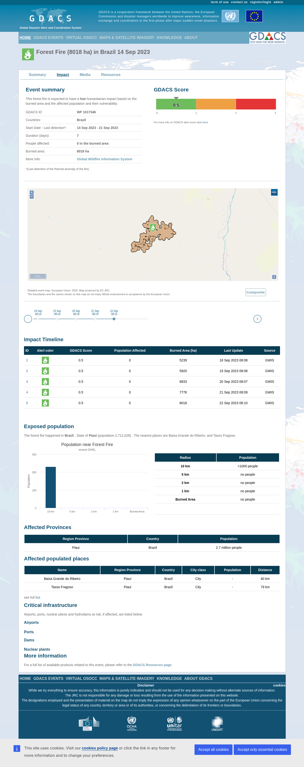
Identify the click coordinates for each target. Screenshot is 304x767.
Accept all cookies (213, 750)
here (205, 122)
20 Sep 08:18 (76, 312)
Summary (37, 75)
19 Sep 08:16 (57, 312)
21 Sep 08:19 (95, 312)
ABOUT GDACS (198, 676)
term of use (220, 2)
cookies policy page (100, 748)
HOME (25, 38)
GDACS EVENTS (48, 38)
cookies (279, 683)
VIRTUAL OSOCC (81, 38)
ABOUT (191, 38)
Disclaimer (146, 683)
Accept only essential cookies (262, 750)
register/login (260, 2)
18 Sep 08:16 (38, 312)
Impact (63, 75)
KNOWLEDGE (169, 38)
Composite (255, 292)
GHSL (92, 449)
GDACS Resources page (152, 662)
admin (278, 2)
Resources (111, 75)
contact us (239, 2)
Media (85, 75)
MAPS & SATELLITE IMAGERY (127, 38)
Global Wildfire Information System (104, 159)
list (37, 597)
